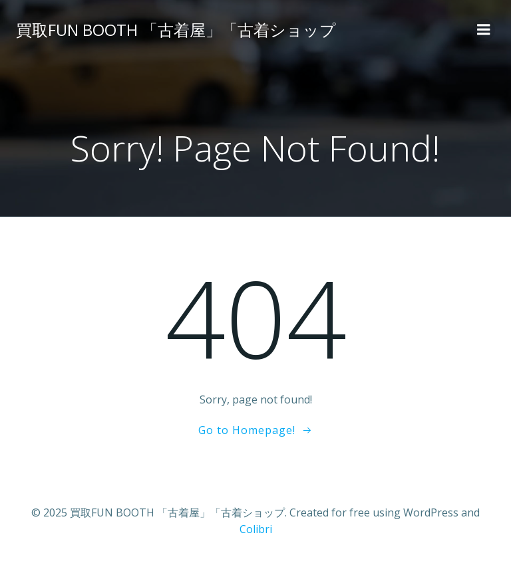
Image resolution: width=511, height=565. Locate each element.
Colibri (256, 529)
